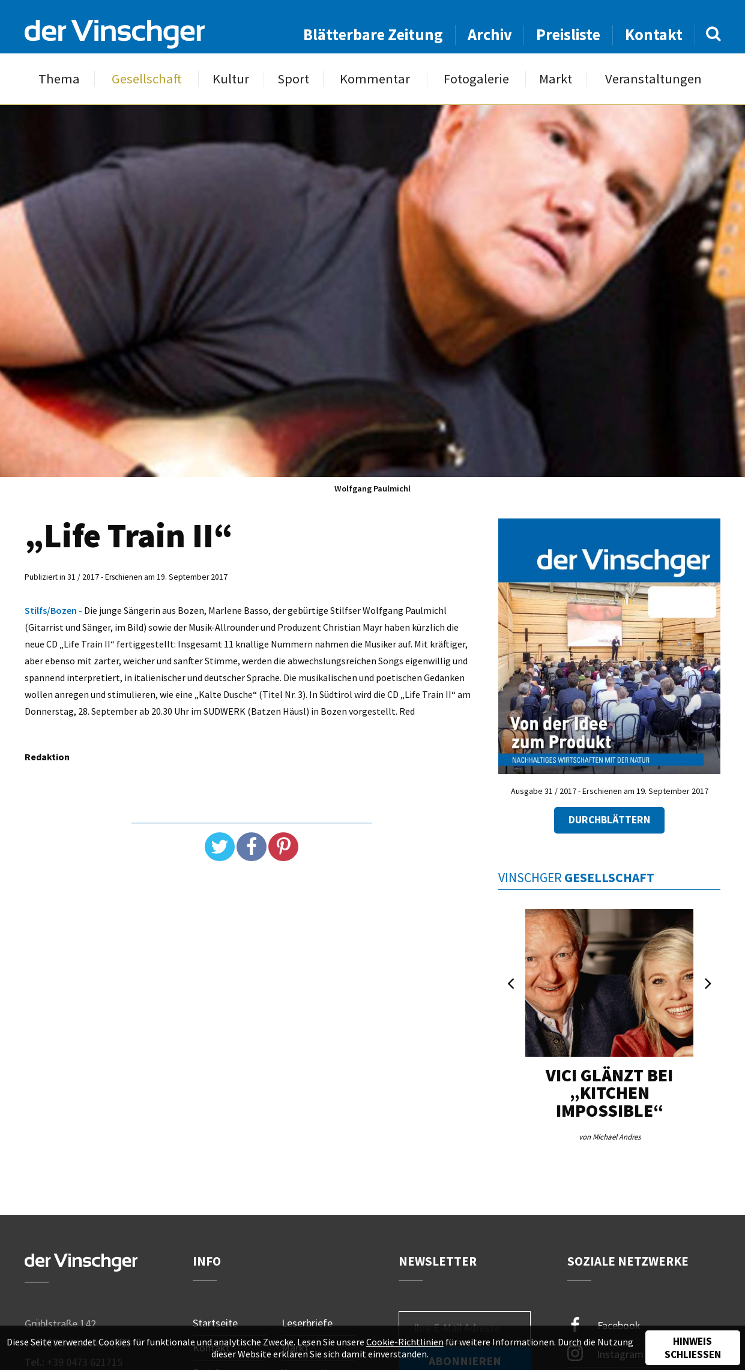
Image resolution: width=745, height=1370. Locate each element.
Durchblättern (609, 819)
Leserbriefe (307, 1323)
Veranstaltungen (653, 79)
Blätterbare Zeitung (373, 34)
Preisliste (568, 34)
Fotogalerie (476, 79)
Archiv (490, 34)
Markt (555, 79)
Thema (59, 79)
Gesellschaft (147, 79)
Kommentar (375, 79)
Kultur (231, 79)
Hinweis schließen (693, 1348)
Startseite (215, 1323)
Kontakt (654, 34)
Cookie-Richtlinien (405, 1342)
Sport (293, 79)
